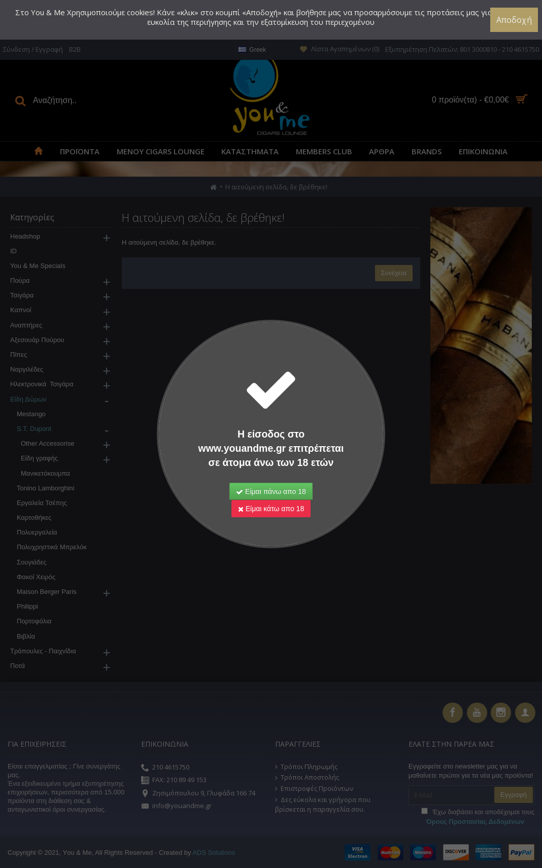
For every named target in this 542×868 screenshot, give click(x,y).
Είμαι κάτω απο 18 (271, 509)
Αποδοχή (514, 19)
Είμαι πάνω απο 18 (271, 491)
